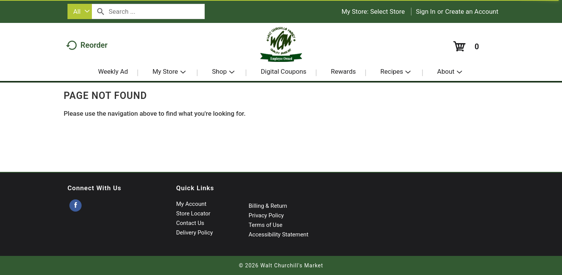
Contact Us (190, 223)
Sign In (425, 11)
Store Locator (193, 213)
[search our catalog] (100, 11)
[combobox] (79, 11)
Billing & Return (268, 205)
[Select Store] (388, 11)
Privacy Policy (266, 215)
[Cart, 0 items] (465, 46)
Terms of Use (266, 225)
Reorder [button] (87, 45)
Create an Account (471, 11)
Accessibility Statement (278, 234)
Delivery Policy (194, 232)
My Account (191, 204)
